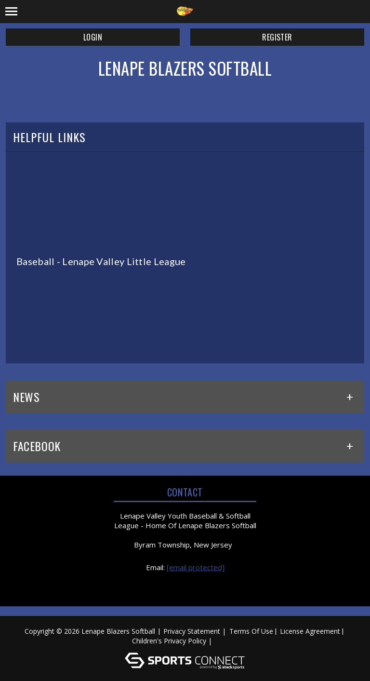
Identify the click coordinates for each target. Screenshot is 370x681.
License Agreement (310, 631)
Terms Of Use (251, 631)
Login (92, 37)
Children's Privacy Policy (169, 640)
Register (277, 37)
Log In (228, 640)
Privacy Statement (191, 631)
